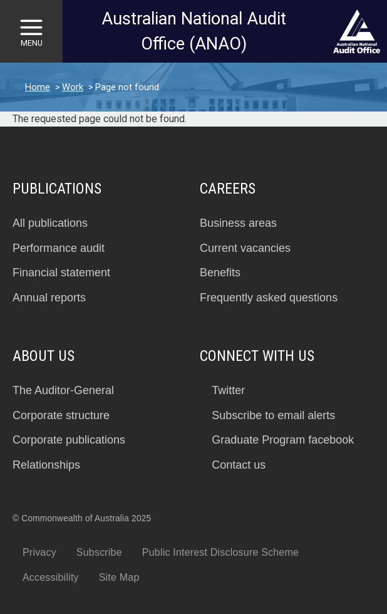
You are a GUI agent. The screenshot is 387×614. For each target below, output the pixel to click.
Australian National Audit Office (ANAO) (193, 32)
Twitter (228, 390)
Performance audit (59, 248)
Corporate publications (69, 440)
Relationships (46, 465)
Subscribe (99, 552)
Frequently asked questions (269, 297)
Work (72, 87)
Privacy (39, 552)
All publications (50, 223)
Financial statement (61, 272)
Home (37, 87)
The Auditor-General (63, 390)
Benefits (220, 272)
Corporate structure (61, 415)
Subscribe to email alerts (273, 415)
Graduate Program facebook (283, 440)
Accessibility (51, 577)
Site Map (119, 577)
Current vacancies (245, 248)
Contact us (239, 465)
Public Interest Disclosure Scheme (220, 552)
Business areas (238, 223)
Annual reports (49, 297)
